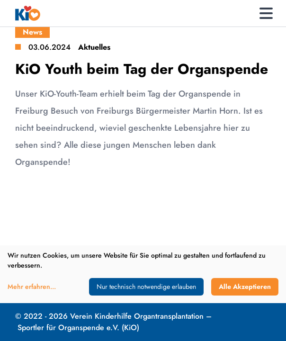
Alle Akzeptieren (245, 286)
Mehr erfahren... (32, 286)
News (32, 32)
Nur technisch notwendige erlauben (146, 286)
